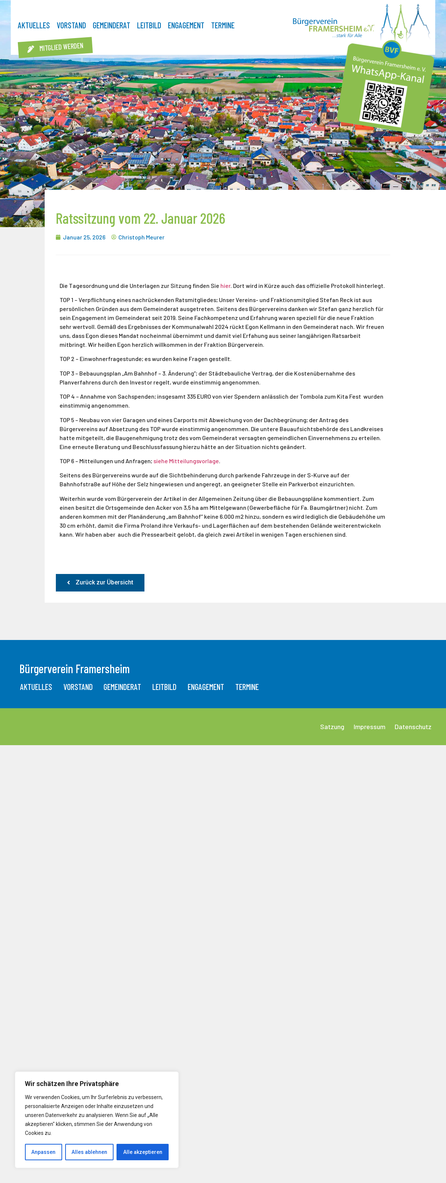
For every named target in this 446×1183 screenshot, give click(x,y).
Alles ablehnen (89, 1152)
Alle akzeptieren (142, 1152)
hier (225, 285)
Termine (223, 25)
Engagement (186, 25)
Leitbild (149, 25)
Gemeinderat (111, 25)
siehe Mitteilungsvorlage (186, 460)
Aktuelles (34, 25)
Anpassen (43, 1152)
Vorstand (71, 25)
